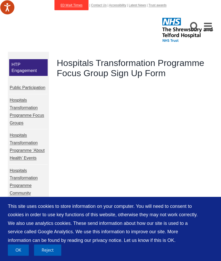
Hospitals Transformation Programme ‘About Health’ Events (27, 146)
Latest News (137, 5)
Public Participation (27, 87)
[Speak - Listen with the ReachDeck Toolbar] (7, 7)
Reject (48, 250)
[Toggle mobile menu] (208, 25)
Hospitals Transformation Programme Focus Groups (27, 111)
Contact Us (99, 5)
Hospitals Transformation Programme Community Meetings (24, 185)
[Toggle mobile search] (194, 25)
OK (18, 250)
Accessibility (117, 5)
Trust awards (157, 5)
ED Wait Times (71, 5)
